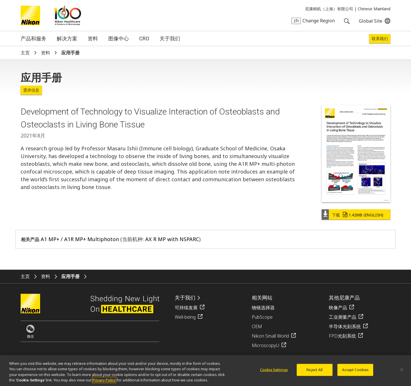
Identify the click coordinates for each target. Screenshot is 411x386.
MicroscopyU (265, 345)
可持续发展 (186, 307)
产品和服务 (33, 39)
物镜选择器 (263, 307)
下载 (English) (357, 215)
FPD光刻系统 (342, 336)
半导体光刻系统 (345, 326)
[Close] (402, 373)
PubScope (262, 317)
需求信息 (31, 90)
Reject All (314, 372)
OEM (257, 326)
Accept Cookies (355, 372)
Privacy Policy (104, 383)
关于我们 (170, 39)
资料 (93, 39)
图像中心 (118, 39)
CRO (144, 39)
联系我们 (380, 38)
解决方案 (67, 39)
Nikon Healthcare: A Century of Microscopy (67, 15)
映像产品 (338, 307)
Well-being (185, 317)
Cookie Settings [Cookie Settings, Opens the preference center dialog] (274, 372)
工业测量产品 (342, 317)
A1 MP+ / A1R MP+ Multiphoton (80, 239)
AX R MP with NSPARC (172, 239)
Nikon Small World (270, 336)
